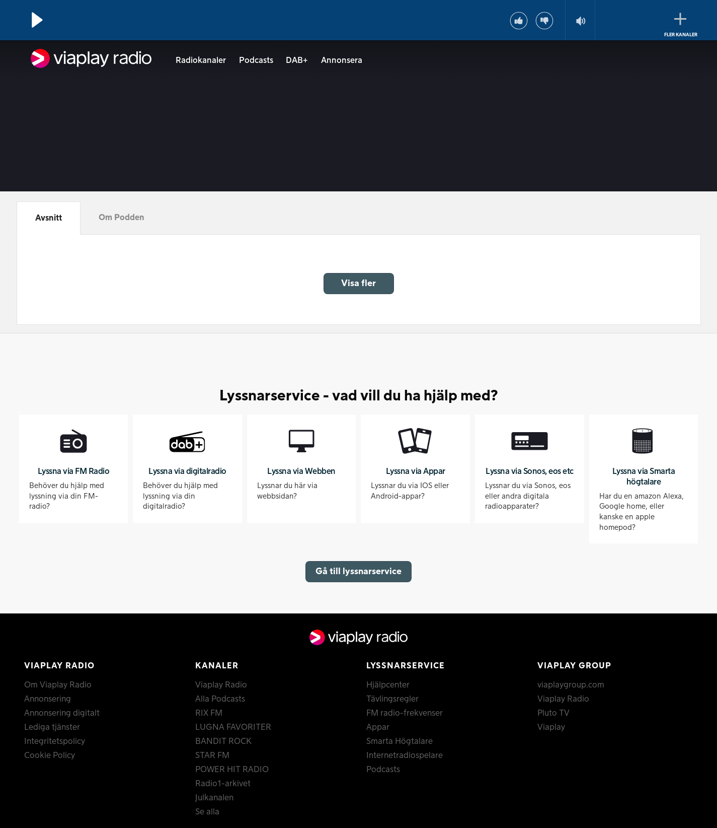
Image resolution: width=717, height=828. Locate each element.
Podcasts (256, 60)
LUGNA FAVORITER (233, 727)
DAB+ (297, 60)
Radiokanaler (201, 60)
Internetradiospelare (404, 755)
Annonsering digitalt (62, 713)
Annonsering (47, 699)
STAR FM (212, 755)
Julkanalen (214, 798)
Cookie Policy (49, 755)
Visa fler (358, 283)
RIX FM (208, 713)
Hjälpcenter (388, 685)
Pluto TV (553, 713)
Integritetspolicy (54, 741)
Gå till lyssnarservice (358, 571)
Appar (377, 727)
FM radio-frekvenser (404, 713)
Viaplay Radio (221, 685)
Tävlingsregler (392, 699)
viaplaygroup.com (570, 685)
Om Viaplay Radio (58, 685)
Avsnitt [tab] (48, 218)
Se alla (207, 812)
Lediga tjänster (52, 727)
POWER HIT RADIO (232, 770)
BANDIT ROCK (223, 741)
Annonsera (341, 60)
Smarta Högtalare (399, 741)
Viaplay (551, 727)
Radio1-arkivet (223, 784)
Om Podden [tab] (121, 218)
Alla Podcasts (220, 699)
